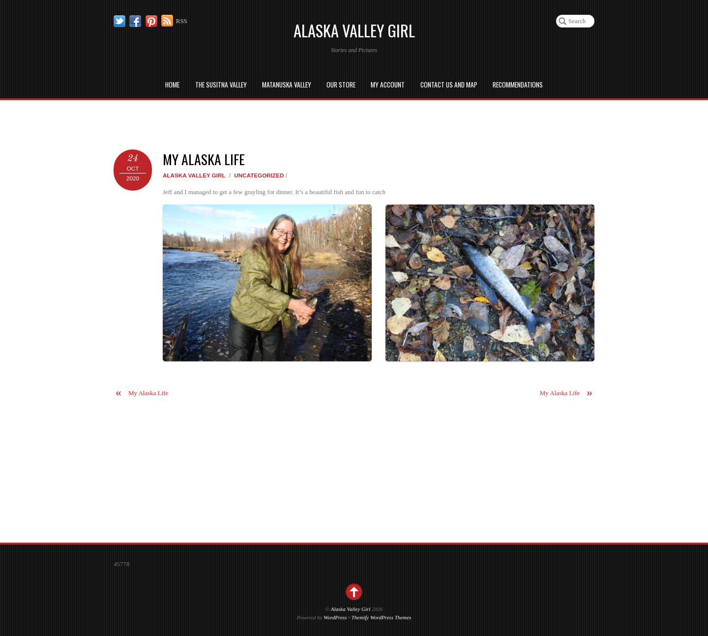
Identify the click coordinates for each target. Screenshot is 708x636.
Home (172, 84)
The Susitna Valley (221, 84)
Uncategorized (259, 175)
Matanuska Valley (286, 84)
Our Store (340, 84)
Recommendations (518, 84)
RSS (181, 21)
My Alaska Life (204, 159)
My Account (388, 84)
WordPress (335, 617)
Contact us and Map (448, 84)
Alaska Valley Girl (194, 175)
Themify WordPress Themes (382, 617)
